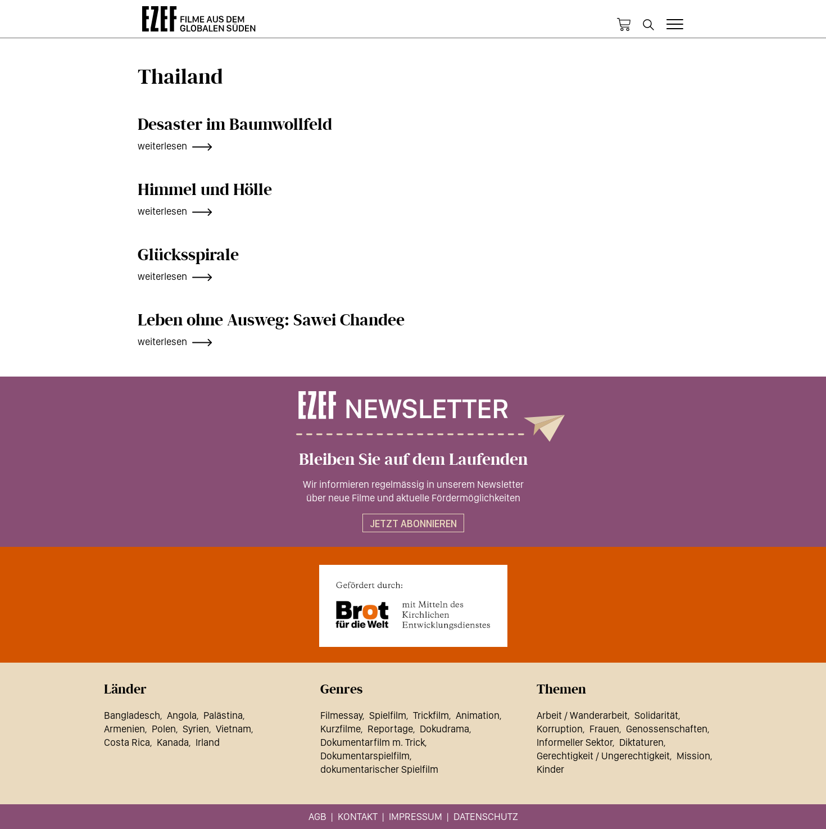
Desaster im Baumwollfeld (235, 125)
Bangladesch (132, 715)
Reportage (390, 729)
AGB (317, 816)
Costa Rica (127, 742)
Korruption (560, 729)
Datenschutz (485, 816)
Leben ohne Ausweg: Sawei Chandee (271, 320)
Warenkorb (623, 24)
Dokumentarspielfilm (365, 756)
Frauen (604, 729)
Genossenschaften (666, 729)
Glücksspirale (188, 255)
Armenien (124, 729)
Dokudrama (444, 729)
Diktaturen (641, 742)
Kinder (550, 769)
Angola (182, 715)
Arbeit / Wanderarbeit (582, 715)
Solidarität (656, 715)
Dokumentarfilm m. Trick (372, 742)
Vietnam (233, 729)
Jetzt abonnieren (413, 523)
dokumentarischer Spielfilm (379, 769)
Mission (693, 756)
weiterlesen (162, 146)
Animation (478, 715)
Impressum (415, 816)
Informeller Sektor (574, 742)
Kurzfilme (340, 729)
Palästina (223, 715)
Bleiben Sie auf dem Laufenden (413, 460)
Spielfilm (387, 715)
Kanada (173, 742)
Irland (208, 742)
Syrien (196, 729)
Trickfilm (431, 715)
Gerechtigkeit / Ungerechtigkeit (603, 756)
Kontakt (358, 816)
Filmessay (341, 715)
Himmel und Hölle (205, 190)
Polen (164, 729)
